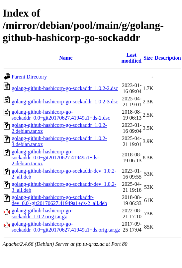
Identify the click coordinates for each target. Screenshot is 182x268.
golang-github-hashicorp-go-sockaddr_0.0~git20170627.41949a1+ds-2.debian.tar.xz (55, 157)
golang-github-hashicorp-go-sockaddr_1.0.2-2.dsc (65, 88)
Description (168, 58)
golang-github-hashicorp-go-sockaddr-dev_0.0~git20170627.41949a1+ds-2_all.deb (59, 200)
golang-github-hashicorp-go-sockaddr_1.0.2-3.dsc (65, 101)
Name (65, 58)
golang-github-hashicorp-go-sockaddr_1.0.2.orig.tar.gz (42, 213)
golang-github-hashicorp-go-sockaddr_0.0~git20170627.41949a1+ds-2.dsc (61, 115)
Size (148, 58)
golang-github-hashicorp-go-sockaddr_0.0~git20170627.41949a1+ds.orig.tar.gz (66, 227)
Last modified (131, 58)
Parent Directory (29, 77)
